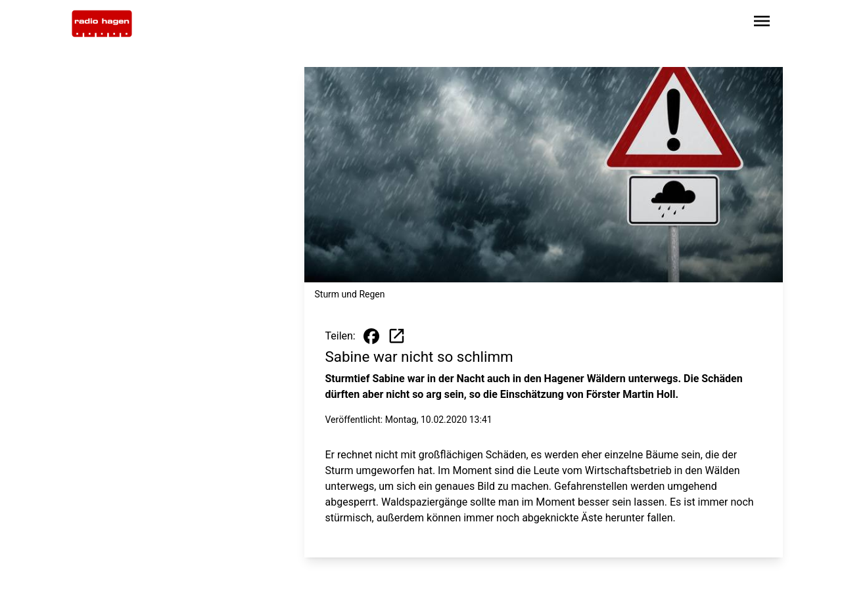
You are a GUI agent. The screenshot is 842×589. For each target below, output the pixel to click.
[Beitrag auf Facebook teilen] (371, 336)
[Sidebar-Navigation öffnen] (761, 23)
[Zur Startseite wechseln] (101, 23)
